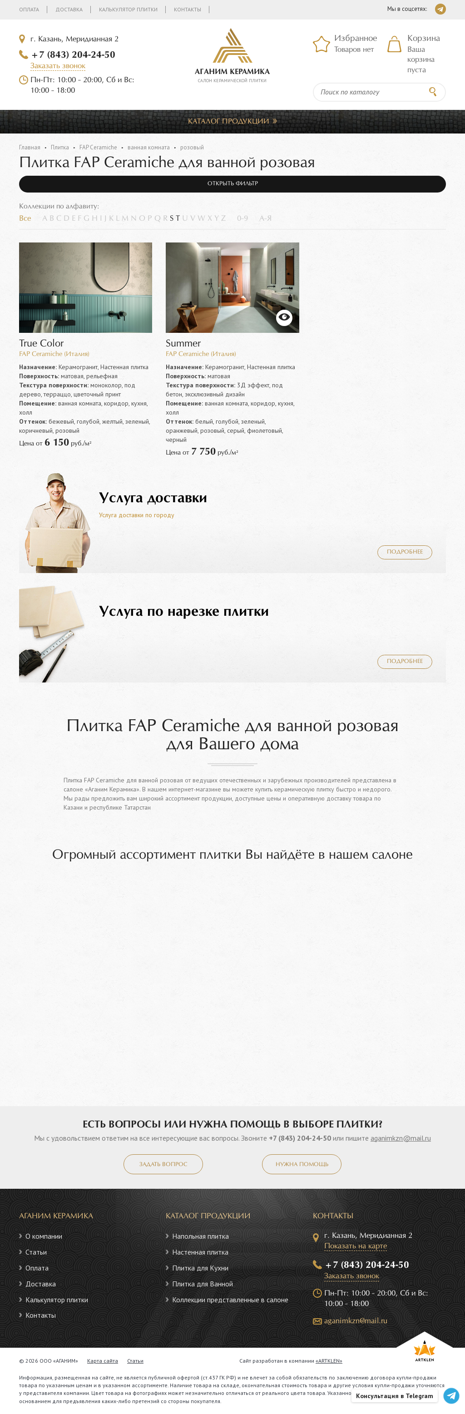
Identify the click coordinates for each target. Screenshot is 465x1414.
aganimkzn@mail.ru (401, 1137)
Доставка (69, 9)
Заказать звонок (57, 66)
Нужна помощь (302, 1164)
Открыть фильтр (233, 184)
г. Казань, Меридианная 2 (74, 39)
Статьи (36, 1251)
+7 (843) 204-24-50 (72, 54)
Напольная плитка (200, 1236)
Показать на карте (355, 1246)
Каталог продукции (228, 121)
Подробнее (405, 552)
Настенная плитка (200, 1251)
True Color (41, 344)
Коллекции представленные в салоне (230, 1299)
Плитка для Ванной (202, 1283)
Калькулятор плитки (128, 9)
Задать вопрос (163, 1164)
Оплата (29, 9)
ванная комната (149, 147)
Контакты (187, 9)
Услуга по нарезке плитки (184, 612)
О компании (43, 1236)
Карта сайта (102, 1360)
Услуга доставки (153, 498)
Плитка (60, 147)
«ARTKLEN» (329, 1360)
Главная (29, 147)
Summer (183, 344)
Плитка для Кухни (200, 1267)
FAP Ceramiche (98, 147)
